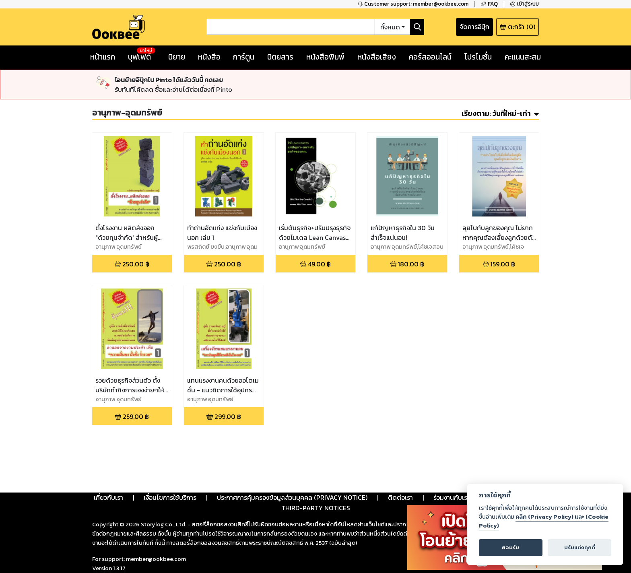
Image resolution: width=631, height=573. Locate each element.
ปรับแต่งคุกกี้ (579, 547)
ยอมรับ (510, 547)
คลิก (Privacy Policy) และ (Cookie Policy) (543, 521)
